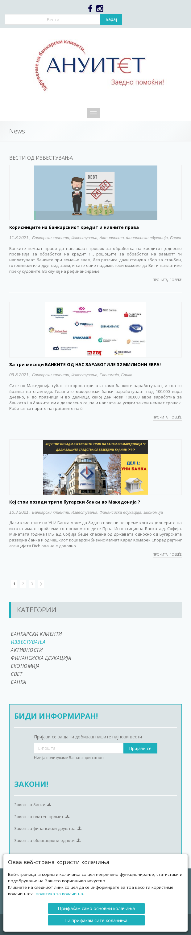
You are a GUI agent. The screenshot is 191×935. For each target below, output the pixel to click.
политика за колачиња (59, 893)
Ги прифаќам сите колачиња (96, 920)
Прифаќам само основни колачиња (96, 908)
